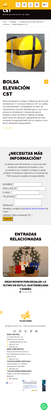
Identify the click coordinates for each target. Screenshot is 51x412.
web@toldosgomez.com (18, 342)
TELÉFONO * (9, 196)
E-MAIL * (7, 192)
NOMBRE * (8, 184)
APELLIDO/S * (10, 188)
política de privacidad (34, 208)
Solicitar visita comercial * (16, 215)
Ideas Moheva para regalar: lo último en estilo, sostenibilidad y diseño (25, 285)
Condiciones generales (36, 408)
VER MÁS (7, 128)
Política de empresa (16, 408)
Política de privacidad (4, 408)
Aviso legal (25, 408)
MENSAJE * (8, 205)
